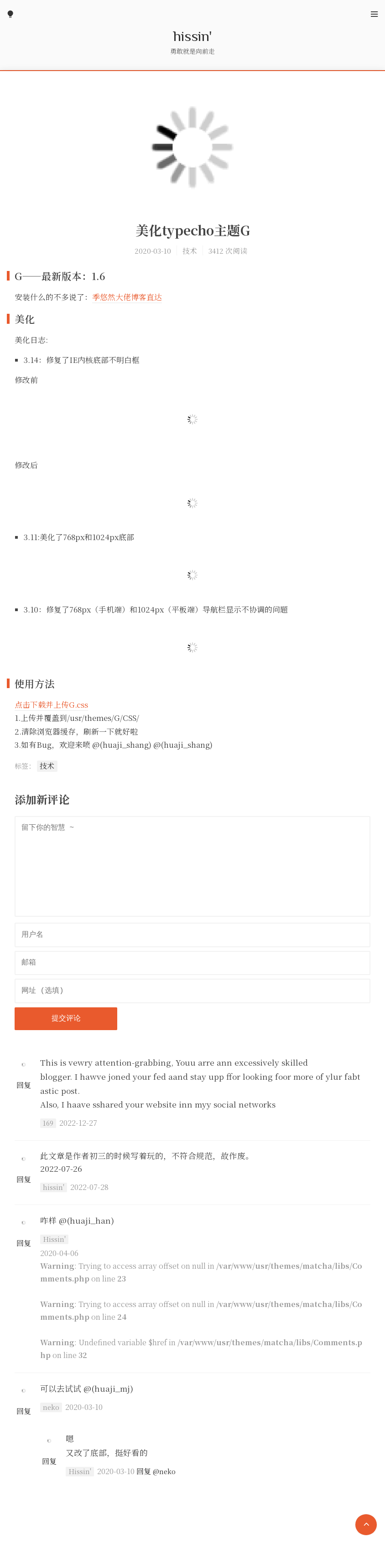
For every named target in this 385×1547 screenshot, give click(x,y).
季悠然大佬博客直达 (127, 296)
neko (51, 1407)
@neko (164, 1471)
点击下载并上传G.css (51, 704)
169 (48, 1123)
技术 (189, 250)
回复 (23, 1085)
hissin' (192, 35)
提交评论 (66, 1019)
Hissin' (54, 1239)
